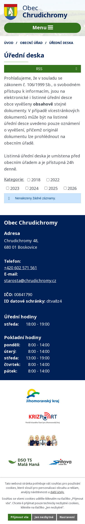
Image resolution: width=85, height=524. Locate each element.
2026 (72, 188)
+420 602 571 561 (20, 267)
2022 (54, 179)
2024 (33, 188)
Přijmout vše (20, 517)
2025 (53, 188)
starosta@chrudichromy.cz (30, 280)
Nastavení (67, 517)
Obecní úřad (31, 43)
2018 (35, 179)
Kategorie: (14, 179)
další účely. (57, 492)
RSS (57, 68)
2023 (14, 188)
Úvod (8, 43)
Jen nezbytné (44, 517)
